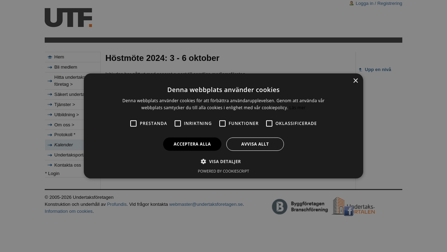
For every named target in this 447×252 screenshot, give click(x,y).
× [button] (355, 81)
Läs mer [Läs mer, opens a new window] (298, 108)
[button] (223, 161)
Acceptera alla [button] (192, 144)
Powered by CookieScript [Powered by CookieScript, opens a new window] (223, 171)
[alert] (223, 126)
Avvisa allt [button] (255, 144)
